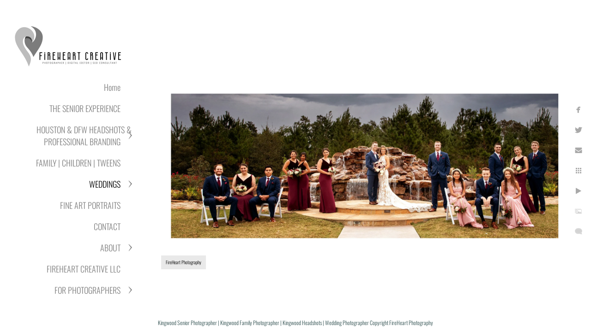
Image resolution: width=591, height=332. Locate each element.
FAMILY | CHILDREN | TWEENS (78, 163)
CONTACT (107, 226)
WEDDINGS (105, 184)
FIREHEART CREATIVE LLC (84, 269)
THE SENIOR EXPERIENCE (85, 108)
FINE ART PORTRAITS (90, 205)
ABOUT (110, 248)
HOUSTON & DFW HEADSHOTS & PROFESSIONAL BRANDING (84, 136)
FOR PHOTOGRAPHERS (87, 290)
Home (112, 87)
